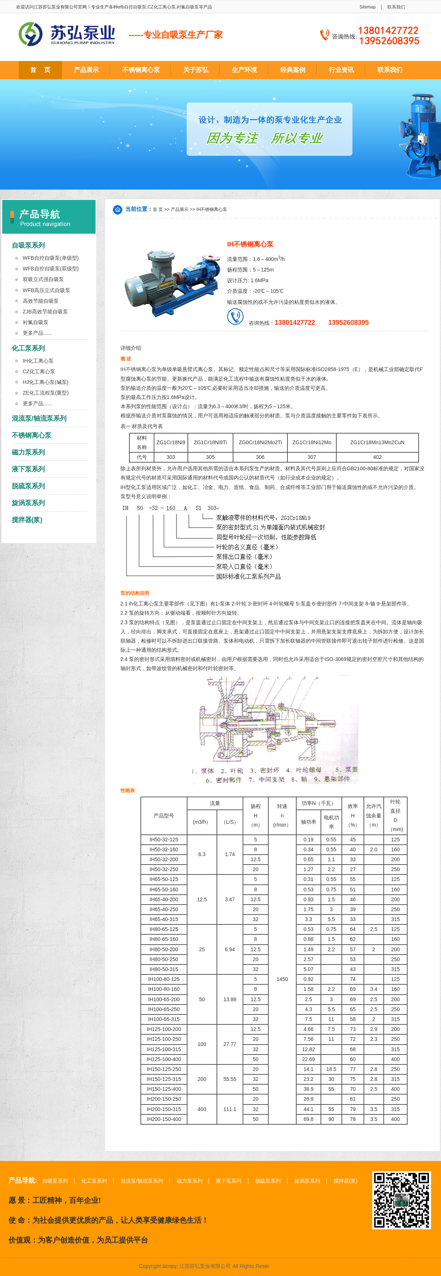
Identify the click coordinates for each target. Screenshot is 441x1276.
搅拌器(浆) (27, 520)
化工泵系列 (28, 348)
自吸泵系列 (28, 245)
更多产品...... (37, 333)
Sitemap (367, 7)
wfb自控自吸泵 (132, 7)
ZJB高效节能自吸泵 (45, 311)
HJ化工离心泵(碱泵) (45, 382)
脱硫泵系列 (28, 486)
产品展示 (86, 70)
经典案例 (292, 70)
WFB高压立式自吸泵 (46, 290)
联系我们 (396, 7)
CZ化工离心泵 (162, 7)
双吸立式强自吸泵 (43, 279)
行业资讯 (341, 70)
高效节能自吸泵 (41, 301)
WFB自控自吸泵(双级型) (51, 269)
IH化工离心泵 (38, 361)
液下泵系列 (28, 469)
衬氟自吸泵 (188, 7)
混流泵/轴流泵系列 (39, 418)
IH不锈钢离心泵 (211, 209)
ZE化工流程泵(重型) (46, 393)
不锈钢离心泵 (141, 70)
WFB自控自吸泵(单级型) (51, 258)
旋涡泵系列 (28, 503)
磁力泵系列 (28, 452)
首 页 (40, 70)
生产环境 (244, 70)
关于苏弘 (195, 70)
